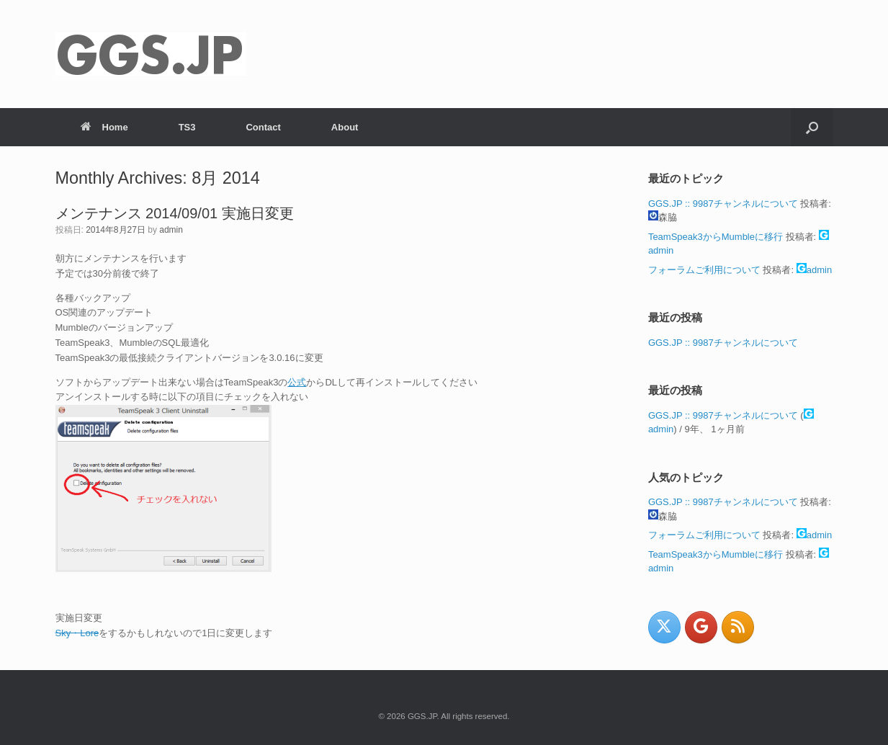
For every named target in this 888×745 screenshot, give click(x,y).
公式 (296, 382)
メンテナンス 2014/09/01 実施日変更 (174, 213)
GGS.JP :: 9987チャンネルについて (723, 203)
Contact (263, 127)
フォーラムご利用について (704, 269)
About (345, 127)
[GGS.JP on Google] (701, 627)
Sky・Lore (77, 633)
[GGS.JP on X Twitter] (664, 627)
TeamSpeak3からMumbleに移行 (715, 236)
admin (171, 230)
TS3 (187, 127)
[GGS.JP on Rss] (738, 627)
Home (104, 127)
